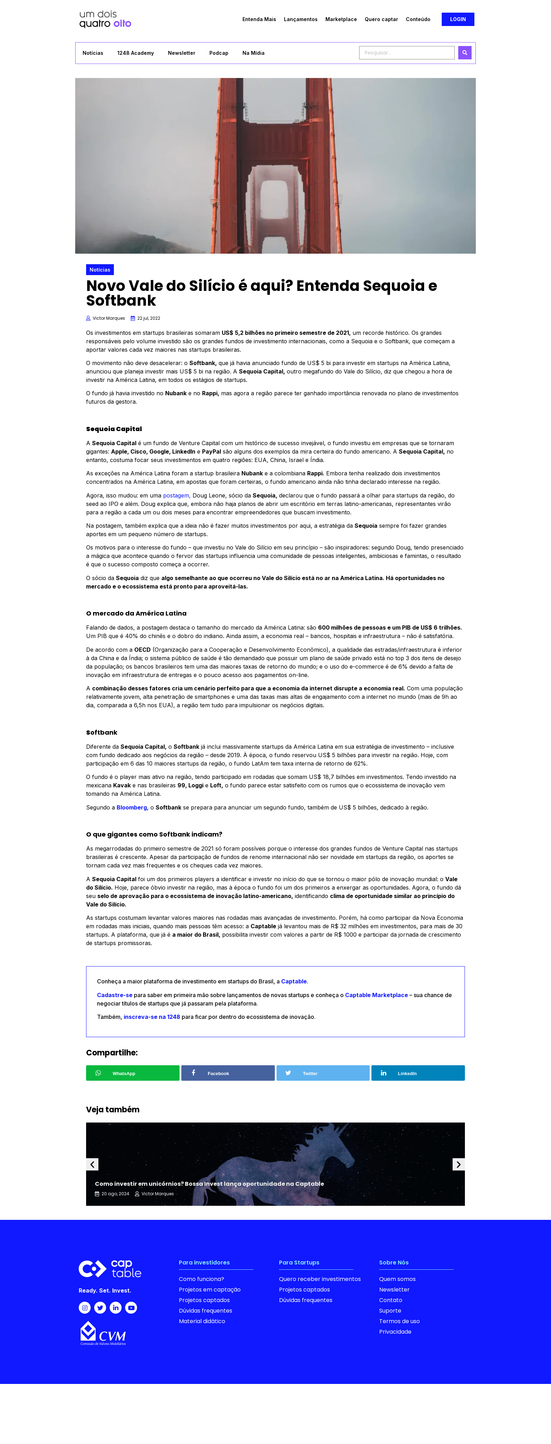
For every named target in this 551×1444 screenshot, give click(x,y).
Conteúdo (418, 19)
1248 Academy (135, 53)
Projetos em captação (210, 1290)
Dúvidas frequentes (205, 1311)
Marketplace (341, 19)
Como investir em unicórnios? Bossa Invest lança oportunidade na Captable (209, 1184)
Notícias (93, 53)
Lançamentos (301, 19)
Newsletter (181, 53)
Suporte (390, 1311)
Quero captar (381, 19)
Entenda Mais (259, 19)
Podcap (218, 53)
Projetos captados (204, 1300)
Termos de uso (399, 1321)
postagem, (177, 495)
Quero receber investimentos (320, 1279)
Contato (390, 1300)
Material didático (202, 1321)
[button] (458, 19)
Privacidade (395, 1332)
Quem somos (397, 1279)
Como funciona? (201, 1279)
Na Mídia (253, 53)
